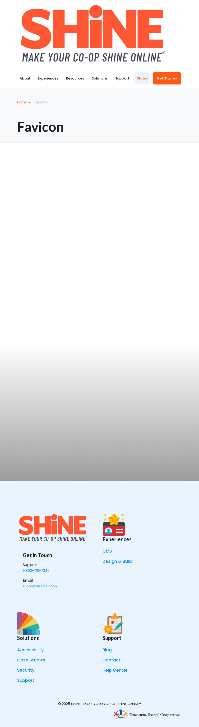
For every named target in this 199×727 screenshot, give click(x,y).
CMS (107, 551)
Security (25, 670)
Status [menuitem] (142, 78)
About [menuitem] (25, 78)
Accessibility (30, 650)
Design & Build (117, 561)
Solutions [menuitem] (100, 78)
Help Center (115, 670)
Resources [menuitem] (75, 78)
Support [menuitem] (122, 78)
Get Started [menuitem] (167, 78)
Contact (111, 660)
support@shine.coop (40, 586)
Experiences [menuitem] (48, 78)
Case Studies (31, 660)
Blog (107, 650)
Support (25, 680)
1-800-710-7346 (36, 570)
